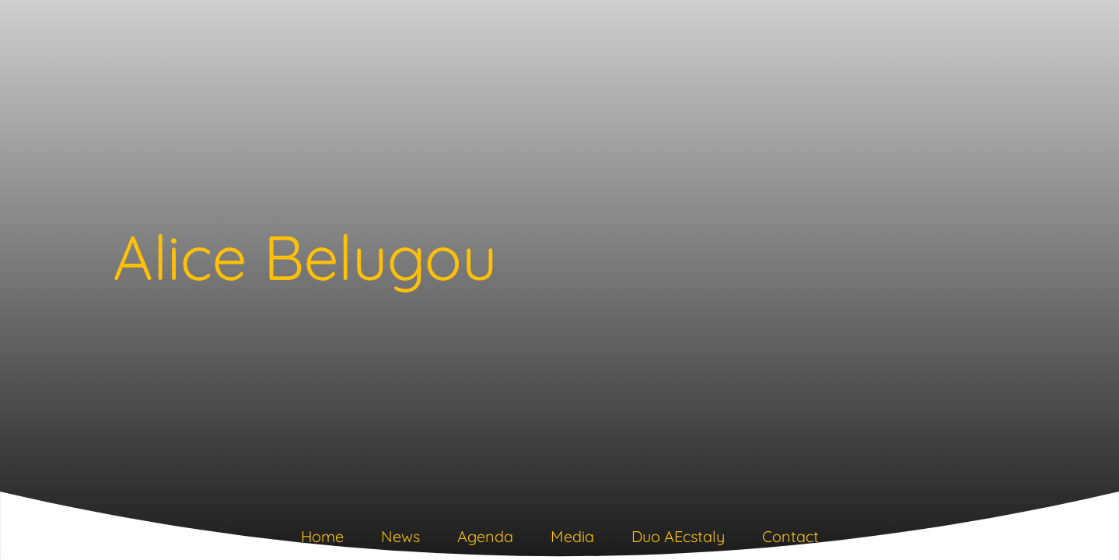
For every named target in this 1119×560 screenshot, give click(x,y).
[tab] (322, 539)
